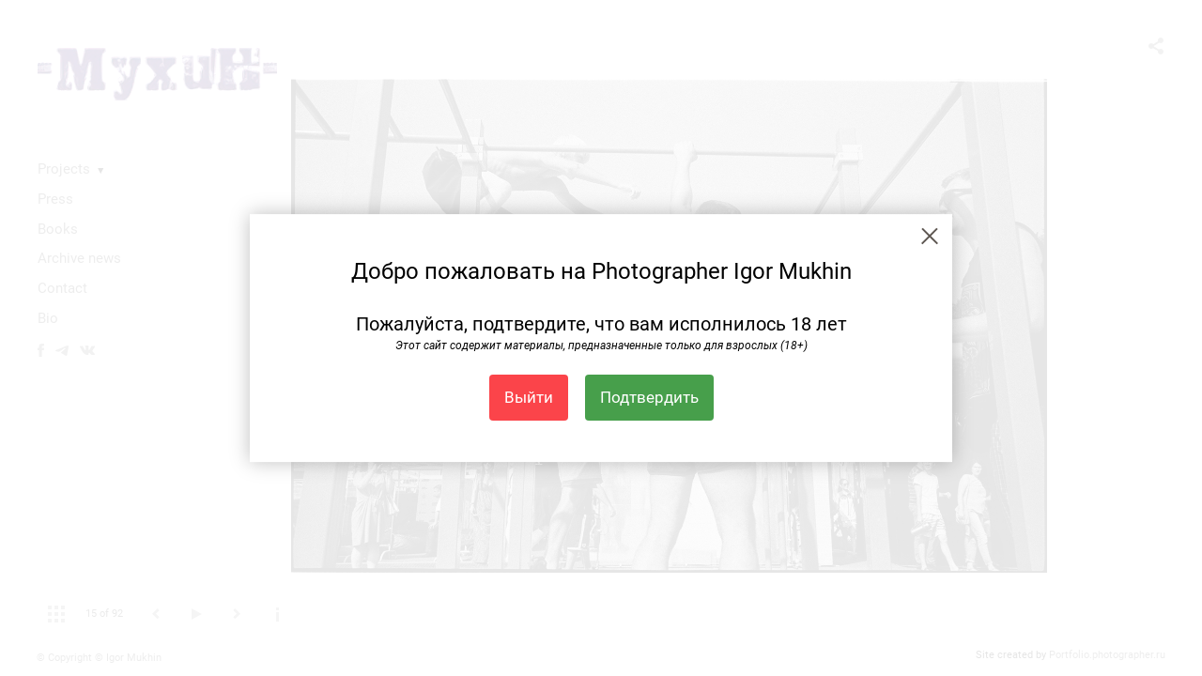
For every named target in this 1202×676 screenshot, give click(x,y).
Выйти (528, 397)
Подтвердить (649, 397)
